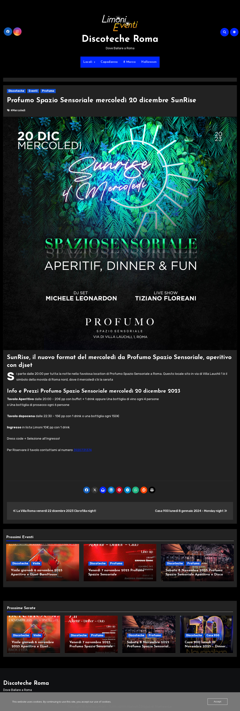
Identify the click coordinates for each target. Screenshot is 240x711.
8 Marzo (129, 61)
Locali (88, 61)
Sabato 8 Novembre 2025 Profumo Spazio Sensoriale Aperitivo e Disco (148, 645)
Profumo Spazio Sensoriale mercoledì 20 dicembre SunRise (106, 100)
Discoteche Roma (120, 39)
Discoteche (16, 91)
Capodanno (109, 61)
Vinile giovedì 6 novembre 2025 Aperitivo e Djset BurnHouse (33, 645)
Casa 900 (212, 634)
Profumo (48, 91)
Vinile (36, 563)
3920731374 (83, 450)
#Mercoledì (18, 110)
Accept (217, 701)
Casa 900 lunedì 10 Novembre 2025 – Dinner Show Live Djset (205, 645)
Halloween (149, 61)
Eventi (33, 91)
